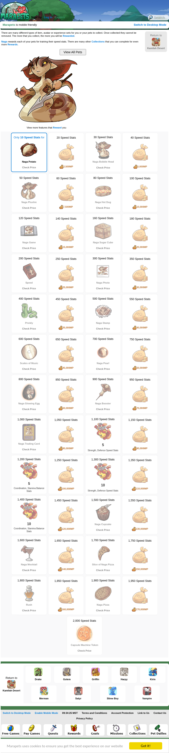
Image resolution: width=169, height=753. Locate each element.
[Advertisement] (119, 92)
